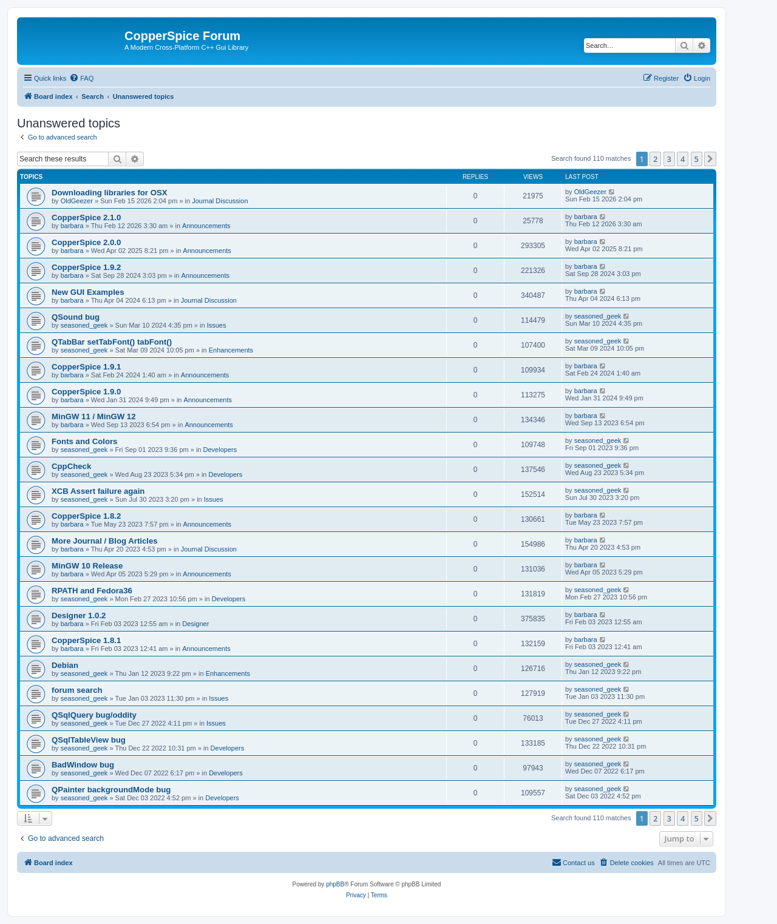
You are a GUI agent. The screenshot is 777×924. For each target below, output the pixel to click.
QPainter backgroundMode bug (111, 789)
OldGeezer (77, 200)
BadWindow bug (83, 764)
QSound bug (76, 317)
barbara (72, 225)
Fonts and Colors (84, 441)
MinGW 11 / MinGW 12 (93, 416)
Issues (216, 325)
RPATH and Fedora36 (92, 590)
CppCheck (71, 466)
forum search (77, 690)
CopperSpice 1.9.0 (86, 391)
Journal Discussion (220, 200)
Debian (65, 665)
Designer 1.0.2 (79, 615)
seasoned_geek (84, 325)
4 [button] (682, 158)
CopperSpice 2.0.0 (86, 242)
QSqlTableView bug (89, 739)
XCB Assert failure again (98, 491)
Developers (220, 449)
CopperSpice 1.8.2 (86, 516)
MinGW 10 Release (87, 565)
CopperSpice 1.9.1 (86, 366)
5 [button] (696, 158)
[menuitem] (81, 78)
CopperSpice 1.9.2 (86, 267)
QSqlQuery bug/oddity (94, 715)
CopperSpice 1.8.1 (86, 640)
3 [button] (669, 158)
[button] (710, 159)
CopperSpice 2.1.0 (86, 217)
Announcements (206, 225)
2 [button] (655, 158)
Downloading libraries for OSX (110, 192)
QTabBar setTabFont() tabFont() (112, 341)
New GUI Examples (88, 292)
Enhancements (231, 350)
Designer (195, 623)
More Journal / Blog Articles (105, 540)
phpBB (335, 884)
